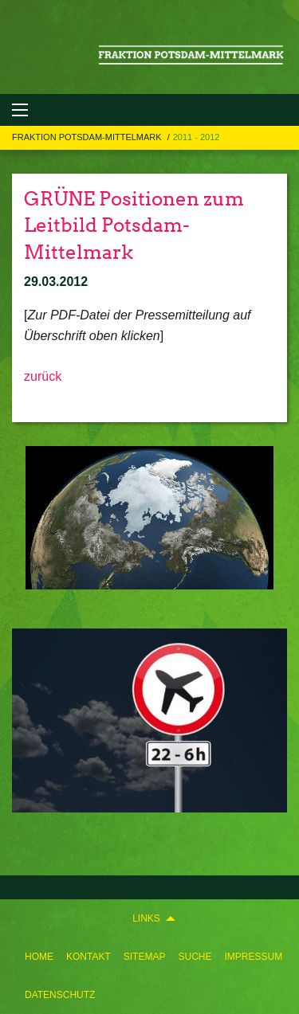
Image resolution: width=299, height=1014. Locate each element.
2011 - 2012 (196, 137)
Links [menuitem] (146, 918)
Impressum (253, 956)
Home (39, 956)
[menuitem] (39, 957)
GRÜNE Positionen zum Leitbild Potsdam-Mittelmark (134, 225)
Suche (194, 956)
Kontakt (88, 956)
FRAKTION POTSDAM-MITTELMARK (88, 137)
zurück (42, 376)
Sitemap (145, 956)
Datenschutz (60, 994)
